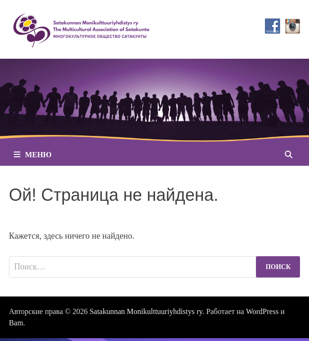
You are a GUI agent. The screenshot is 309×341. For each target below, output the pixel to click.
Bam (16, 323)
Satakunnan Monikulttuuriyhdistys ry (146, 311)
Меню (33, 155)
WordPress (262, 311)
